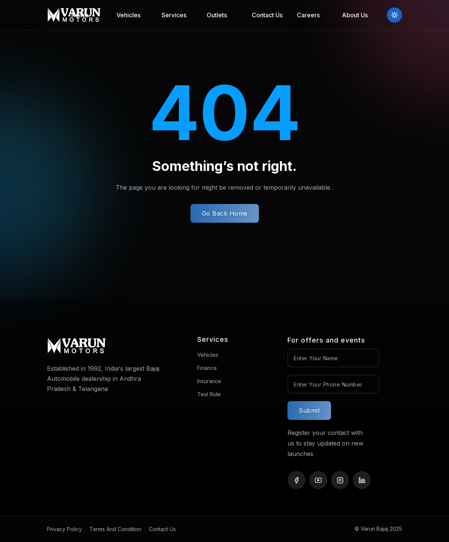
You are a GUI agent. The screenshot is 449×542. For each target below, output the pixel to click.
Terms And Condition (115, 529)
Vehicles (128, 15)
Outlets (217, 15)
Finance (207, 368)
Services (174, 15)
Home (79, 15)
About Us (355, 15)
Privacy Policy (64, 529)
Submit (309, 410)
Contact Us (267, 15)
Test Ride (209, 394)
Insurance (209, 381)
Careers (308, 15)
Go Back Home (225, 213)
